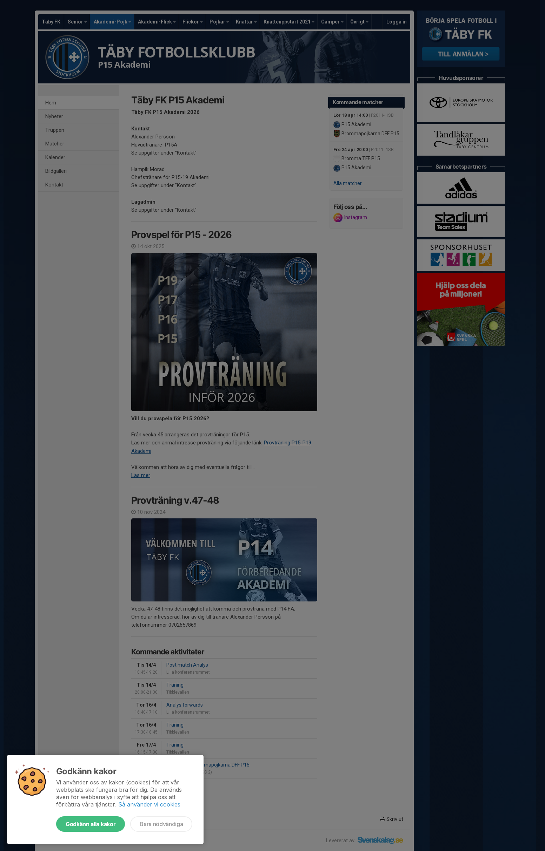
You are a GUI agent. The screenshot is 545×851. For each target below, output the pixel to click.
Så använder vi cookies (149, 804)
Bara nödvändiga (161, 824)
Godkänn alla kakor (90, 824)
